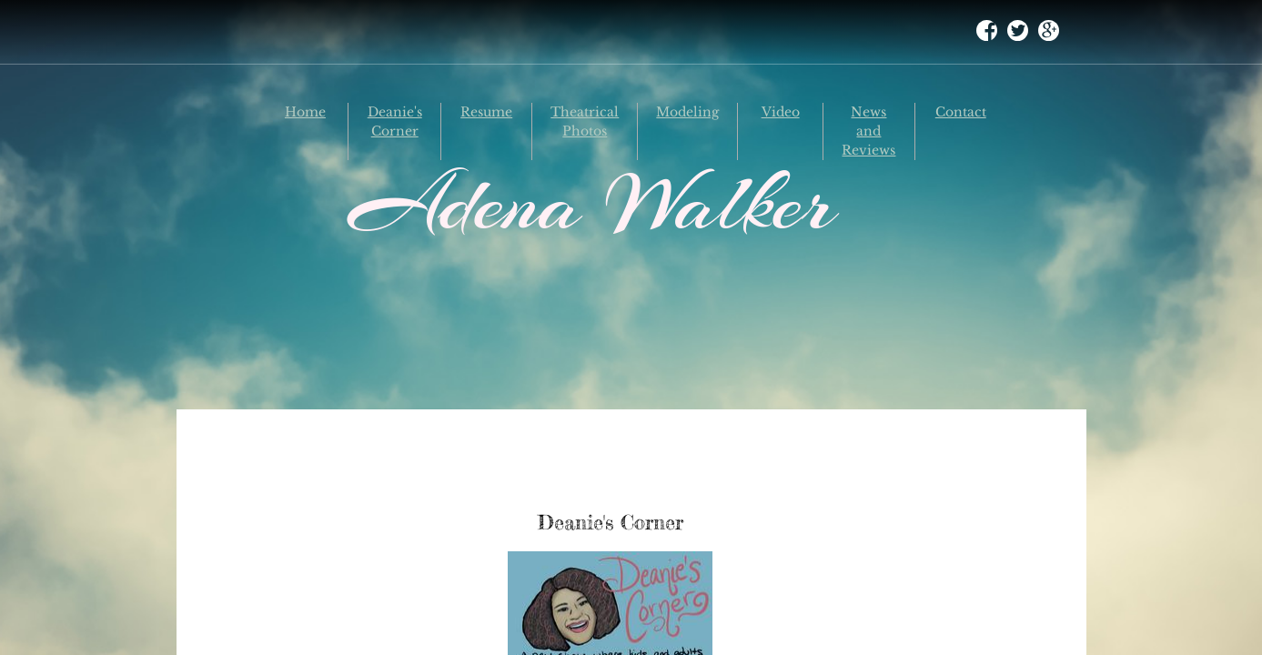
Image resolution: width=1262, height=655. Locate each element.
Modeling (687, 112)
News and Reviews (868, 131)
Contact (960, 112)
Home (305, 112)
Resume (486, 112)
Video (781, 112)
